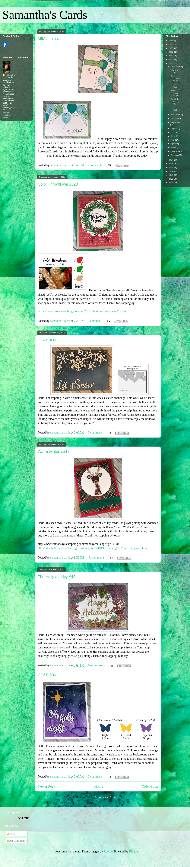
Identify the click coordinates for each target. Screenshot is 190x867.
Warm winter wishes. (55, 451)
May (173, 140)
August (174, 128)
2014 (171, 171)
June (173, 136)
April (173, 144)
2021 (171, 52)
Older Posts (150, 786)
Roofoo (108, 851)
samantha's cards (10, 76)
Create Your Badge (9, 48)
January (174, 155)
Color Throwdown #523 (58, 184)
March (174, 147)
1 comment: (95, 320)
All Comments (17, 840)
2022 (171, 48)
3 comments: (96, 432)
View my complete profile (6, 115)
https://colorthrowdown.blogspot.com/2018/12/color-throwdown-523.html (82, 311)
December (176, 67)
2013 (171, 175)
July (173, 132)
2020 (171, 56)
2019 (171, 59)
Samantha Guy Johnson (11, 41)
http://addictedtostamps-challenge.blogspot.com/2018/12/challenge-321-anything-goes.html (93, 548)
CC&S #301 (48, 675)
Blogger (134, 851)
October (174, 118)
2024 (171, 40)
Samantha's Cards (44, 14)
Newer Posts (47, 786)
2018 (171, 63)
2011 (171, 183)
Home (98, 786)
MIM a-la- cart (50, 38)
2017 (171, 160)
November (176, 115)
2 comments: (96, 165)
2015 (171, 167)
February (175, 151)
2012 (171, 179)
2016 (171, 163)
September (176, 122)
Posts (11, 833)
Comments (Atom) (106, 797)
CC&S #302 (48, 340)
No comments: (97, 557)
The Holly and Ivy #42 (56, 576)
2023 (171, 44)
